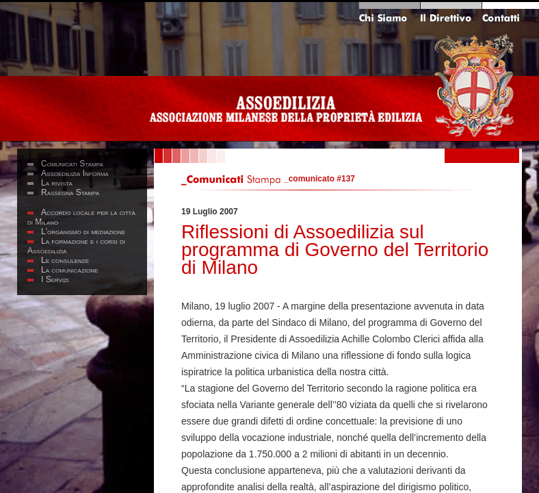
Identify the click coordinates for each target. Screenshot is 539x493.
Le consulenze (65, 260)
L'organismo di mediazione (83, 231)
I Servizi (54, 279)
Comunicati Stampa (72, 163)
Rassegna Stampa (70, 192)
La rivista (57, 183)
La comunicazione (69, 270)
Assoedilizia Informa (75, 173)
